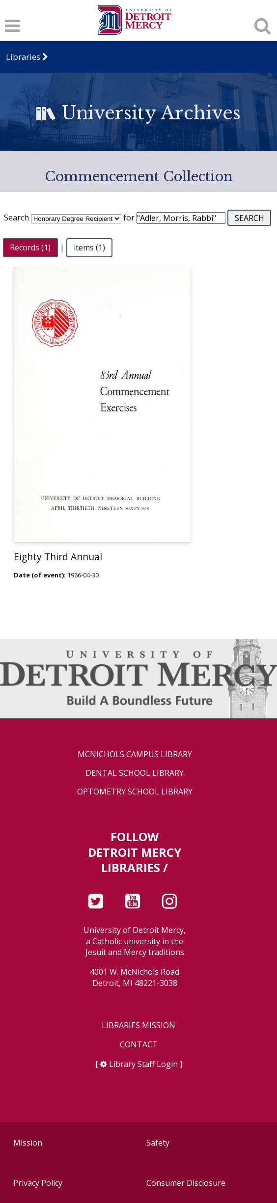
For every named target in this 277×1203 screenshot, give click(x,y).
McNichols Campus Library (135, 754)
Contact (139, 1044)
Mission (27, 1142)
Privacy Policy (37, 1182)
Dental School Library (134, 773)
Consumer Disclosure (185, 1182)
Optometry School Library (135, 791)
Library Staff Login (143, 1064)
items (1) (89, 247)
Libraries (23, 56)
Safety (157, 1142)
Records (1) (30, 247)
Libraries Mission (138, 1025)
